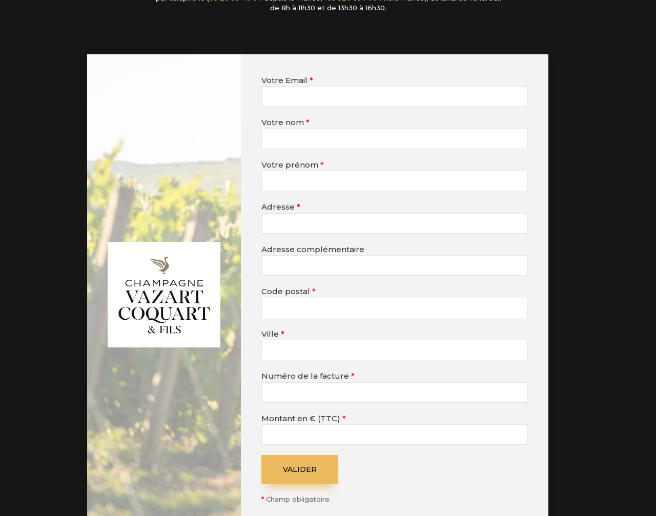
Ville (272, 334)
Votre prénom (292, 165)
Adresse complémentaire (312, 249)
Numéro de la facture (308, 376)
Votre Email (287, 80)
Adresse (280, 207)
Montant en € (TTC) (303, 418)
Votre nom (285, 122)
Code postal (288, 291)
